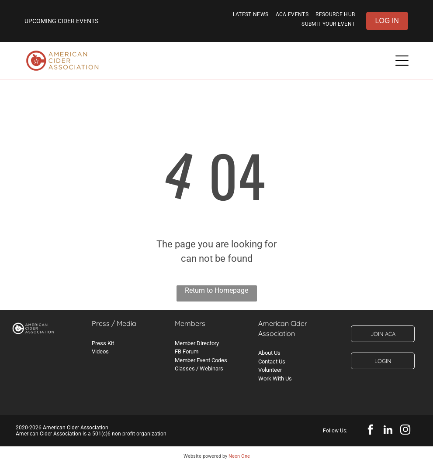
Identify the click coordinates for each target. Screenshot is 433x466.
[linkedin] (387, 430)
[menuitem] (250, 16)
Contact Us (271, 361)
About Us (269, 353)
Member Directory (197, 343)
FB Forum (186, 351)
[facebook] (370, 430)
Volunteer (270, 370)
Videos (100, 351)
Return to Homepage (216, 290)
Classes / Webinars (199, 368)
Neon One (239, 456)
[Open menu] (402, 60)
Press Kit (103, 343)
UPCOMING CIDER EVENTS (61, 20)
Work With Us (275, 378)
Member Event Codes (201, 360)
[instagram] (405, 430)
